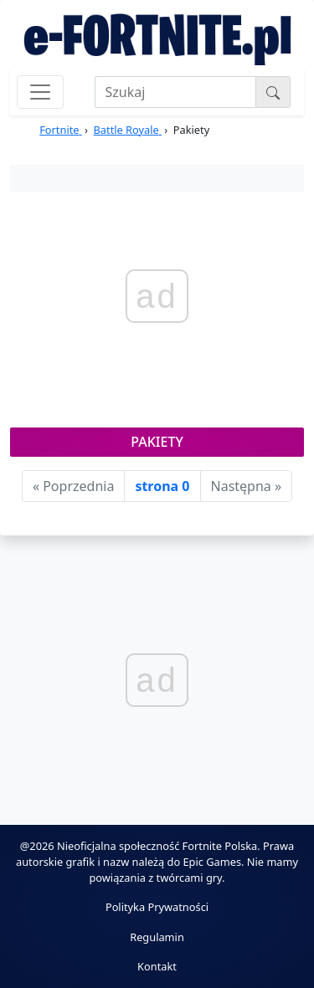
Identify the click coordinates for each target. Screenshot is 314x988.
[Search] (175, 92)
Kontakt (157, 966)
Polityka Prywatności (157, 906)
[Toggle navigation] (40, 92)
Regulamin (157, 936)
